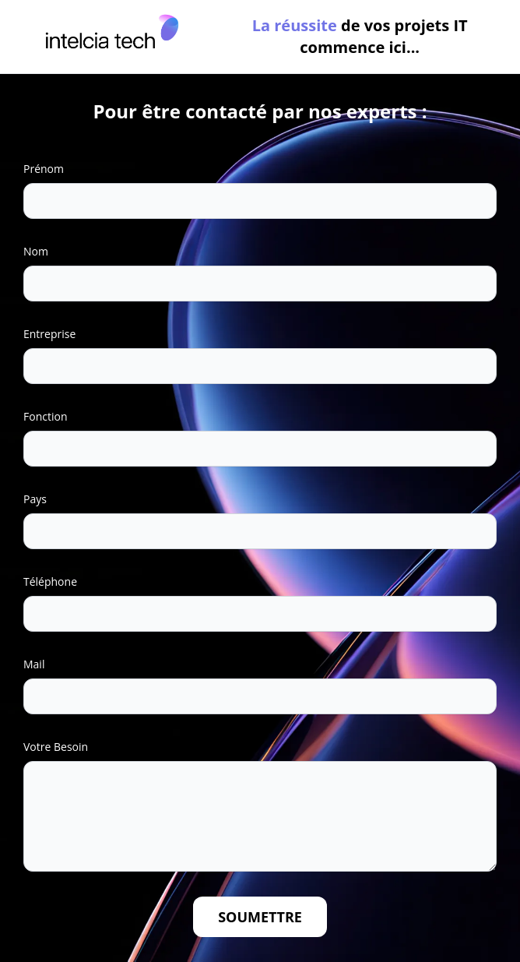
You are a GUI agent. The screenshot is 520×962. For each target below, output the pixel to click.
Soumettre (260, 916)
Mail (33, 664)
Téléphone (50, 581)
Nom (35, 251)
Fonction (45, 416)
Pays (35, 499)
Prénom (43, 168)
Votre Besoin (55, 746)
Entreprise (49, 333)
